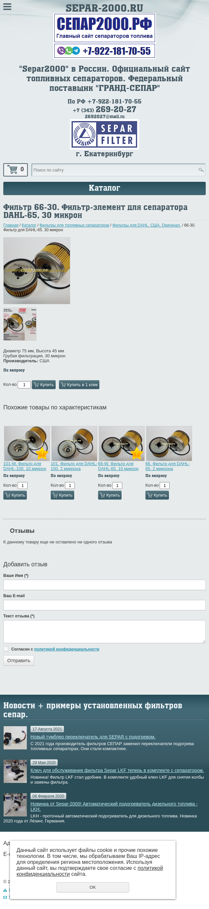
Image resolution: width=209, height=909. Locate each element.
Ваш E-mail (14, 596)
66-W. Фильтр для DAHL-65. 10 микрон (118, 466)
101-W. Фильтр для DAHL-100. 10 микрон (24, 466)
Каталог (29, 225)
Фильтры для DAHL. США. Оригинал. (146, 225)
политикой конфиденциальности (66, 649)
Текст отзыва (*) (18, 616)
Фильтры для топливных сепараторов (74, 225)
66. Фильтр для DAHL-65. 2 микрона (167, 466)
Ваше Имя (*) (15, 575)
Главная (11, 225)
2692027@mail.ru (105, 116)
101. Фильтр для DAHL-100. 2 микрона (74, 466)
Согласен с (55, 649)
